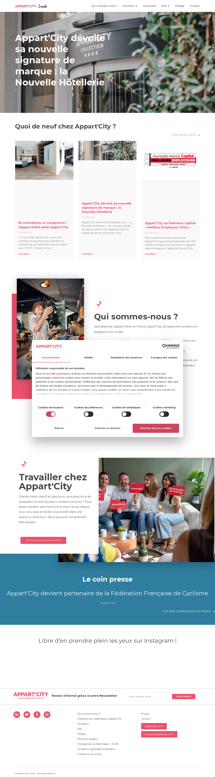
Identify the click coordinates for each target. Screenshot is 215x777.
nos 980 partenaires (58, 373)
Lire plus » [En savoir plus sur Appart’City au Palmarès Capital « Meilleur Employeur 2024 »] (151, 254)
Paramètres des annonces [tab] (126, 357)
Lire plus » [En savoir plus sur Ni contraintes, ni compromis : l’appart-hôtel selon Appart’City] (24, 254)
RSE (79, 728)
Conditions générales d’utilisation (96, 749)
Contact (145, 718)
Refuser (59, 428)
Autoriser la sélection (107, 428)
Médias (81, 733)
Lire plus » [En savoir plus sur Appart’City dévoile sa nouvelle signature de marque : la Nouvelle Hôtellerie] (87, 254)
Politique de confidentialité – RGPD (98, 744)
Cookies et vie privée (89, 754)
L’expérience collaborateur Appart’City (99, 718)
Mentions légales (87, 739)
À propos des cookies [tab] (164, 357)
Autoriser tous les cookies (156, 428)
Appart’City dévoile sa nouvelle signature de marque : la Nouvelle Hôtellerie (60, 60)
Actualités (83, 723)
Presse (145, 713)
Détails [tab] (88, 357)
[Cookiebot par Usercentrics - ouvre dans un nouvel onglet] (164, 346)
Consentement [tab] (51, 357)
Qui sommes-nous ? (89, 713)
